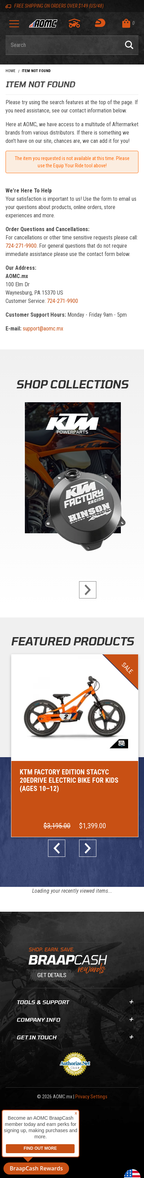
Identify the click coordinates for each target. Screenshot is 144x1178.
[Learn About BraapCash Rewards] (69, 965)
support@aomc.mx (43, 328)
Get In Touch (75, 1037)
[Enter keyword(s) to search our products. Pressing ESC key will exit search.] (63, 45)
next (85, 590)
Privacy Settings (91, 1097)
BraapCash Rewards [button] (36, 1168)
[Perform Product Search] (129, 45)
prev (59, 848)
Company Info (75, 1019)
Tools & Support (75, 1002)
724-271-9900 (21, 245)
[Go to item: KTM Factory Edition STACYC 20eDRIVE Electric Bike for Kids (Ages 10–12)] (74, 745)
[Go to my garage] (75, 23)
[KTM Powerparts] (72, 469)
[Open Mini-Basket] (128, 23)
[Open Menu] (14, 26)
